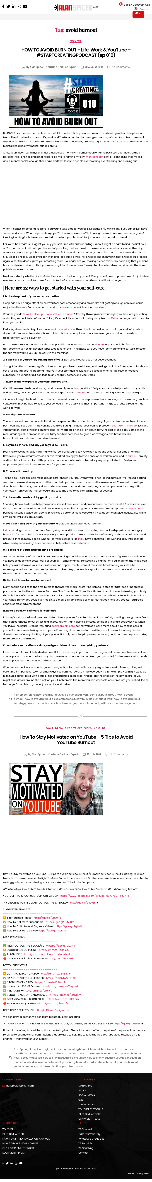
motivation (134, 1063)
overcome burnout (49, 1067)
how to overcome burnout (95, 1058)
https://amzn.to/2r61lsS (37, 995)
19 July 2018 (94, 759)
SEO (80, 1105)
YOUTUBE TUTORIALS (90, 1114)
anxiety (80, 397)
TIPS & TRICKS (73, 733)
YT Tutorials (85, 1148)
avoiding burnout (78, 1054)
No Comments (121, 71)
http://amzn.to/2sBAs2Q (54, 955)
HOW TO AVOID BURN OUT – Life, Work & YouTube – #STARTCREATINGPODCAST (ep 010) (76, 57)
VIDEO (90, 733)
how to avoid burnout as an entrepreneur (50, 703)
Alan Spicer (20, 699)
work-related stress (62, 333)
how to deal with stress (41, 707)
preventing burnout (74, 1067)
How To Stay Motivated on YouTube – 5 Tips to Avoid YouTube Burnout (76, 745)
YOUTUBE (103, 733)
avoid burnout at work (74, 699)
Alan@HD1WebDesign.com (52, 1015)
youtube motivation (48, 1071)
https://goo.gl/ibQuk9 (60, 963)
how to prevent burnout (126, 1058)
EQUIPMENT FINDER (13, 1158)
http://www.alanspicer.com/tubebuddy (48, 959)
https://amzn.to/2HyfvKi (63, 991)
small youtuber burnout (101, 1067)
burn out (95, 699)
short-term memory (125, 430)
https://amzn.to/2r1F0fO (61, 983)
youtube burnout (127, 1067)
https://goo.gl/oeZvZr (82, 907)
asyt (45, 1054)
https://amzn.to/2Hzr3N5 (55, 978)
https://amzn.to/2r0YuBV (65, 1000)
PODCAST (76, 45)
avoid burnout (51, 699)
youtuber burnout (73, 1071)
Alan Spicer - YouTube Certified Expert (53, 71)
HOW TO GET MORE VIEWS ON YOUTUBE (26, 1143)
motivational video (25, 1067)
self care (106, 707)
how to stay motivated (28, 1063)
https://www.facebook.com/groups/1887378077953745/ (95, 901)
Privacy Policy (143, 1178)
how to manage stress (70, 707)
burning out (108, 699)
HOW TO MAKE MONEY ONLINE (20, 1148)
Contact (83, 1158)
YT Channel (85, 1134)
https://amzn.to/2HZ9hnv (63, 1004)
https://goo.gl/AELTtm (52, 935)
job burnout (92, 707)
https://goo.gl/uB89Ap (47, 923)
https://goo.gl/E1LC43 (61, 951)
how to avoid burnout (114, 1054)
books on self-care (63, 630)
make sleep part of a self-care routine (49, 318)
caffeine (113, 322)
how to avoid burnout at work (94, 703)
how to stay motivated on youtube (64, 1063)
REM (100, 349)
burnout (133, 460)
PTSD (81, 543)
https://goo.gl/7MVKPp (60, 927)
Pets (6, 534)
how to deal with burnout (62, 1058)
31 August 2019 (94, 71)
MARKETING (85, 1090)
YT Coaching (85, 1153)
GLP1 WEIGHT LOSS (89, 1123)
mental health (94, 161)
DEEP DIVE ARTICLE (89, 1119)
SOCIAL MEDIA (52, 733)
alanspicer (35, 699)
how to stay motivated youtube (106, 1063)
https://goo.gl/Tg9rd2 (68, 931)
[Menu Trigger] (138, 14)
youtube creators (24, 1071)
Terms (131, 1178)
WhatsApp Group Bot (91, 1143)
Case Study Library (89, 1139)
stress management (124, 707)
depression (134, 512)
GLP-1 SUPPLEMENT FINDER (18, 1153)
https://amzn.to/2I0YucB (50, 987)
